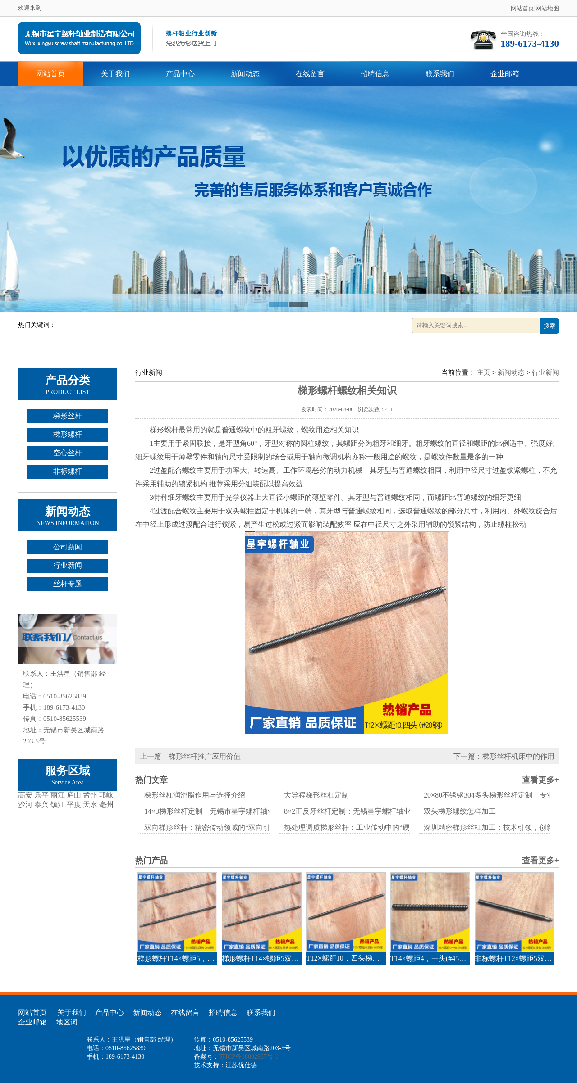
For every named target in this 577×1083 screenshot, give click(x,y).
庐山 (74, 795)
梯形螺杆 (67, 434)
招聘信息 (375, 73)
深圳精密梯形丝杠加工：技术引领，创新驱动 (496, 827)
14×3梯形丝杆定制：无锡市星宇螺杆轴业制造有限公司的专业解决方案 (256, 811)
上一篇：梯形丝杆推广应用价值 (190, 756)
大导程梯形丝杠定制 (316, 795)
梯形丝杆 (67, 416)
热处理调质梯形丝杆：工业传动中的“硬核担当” (359, 827)
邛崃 (106, 795)
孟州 (90, 795)
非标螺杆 (67, 471)
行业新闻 (67, 565)
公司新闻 (67, 547)
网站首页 (522, 8)
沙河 (25, 804)
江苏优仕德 (241, 1065)
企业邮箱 (504, 73)
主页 (483, 372)
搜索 (549, 325)
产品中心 (180, 73)
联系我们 (440, 73)
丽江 (57, 795)
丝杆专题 (67, 584)
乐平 (41, 795)
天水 (90, 804)
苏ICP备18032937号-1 (248, 1056)
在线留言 (310, 73)
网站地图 (547, 8)
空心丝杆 (67, 453)
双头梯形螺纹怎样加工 (460, 811)
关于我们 (115, 73)
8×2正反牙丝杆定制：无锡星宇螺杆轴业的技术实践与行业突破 (383, 811)
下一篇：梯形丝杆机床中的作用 (503, 756)
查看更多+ (540, 779)
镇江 (57, 804)
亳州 (106, 804)
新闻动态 (245, 73)
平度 (74, 804)
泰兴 (41, 804)
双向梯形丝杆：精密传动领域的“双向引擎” (212, 827)
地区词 (67, 1022)
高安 (25, 795)
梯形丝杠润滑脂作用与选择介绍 (194, 795)
